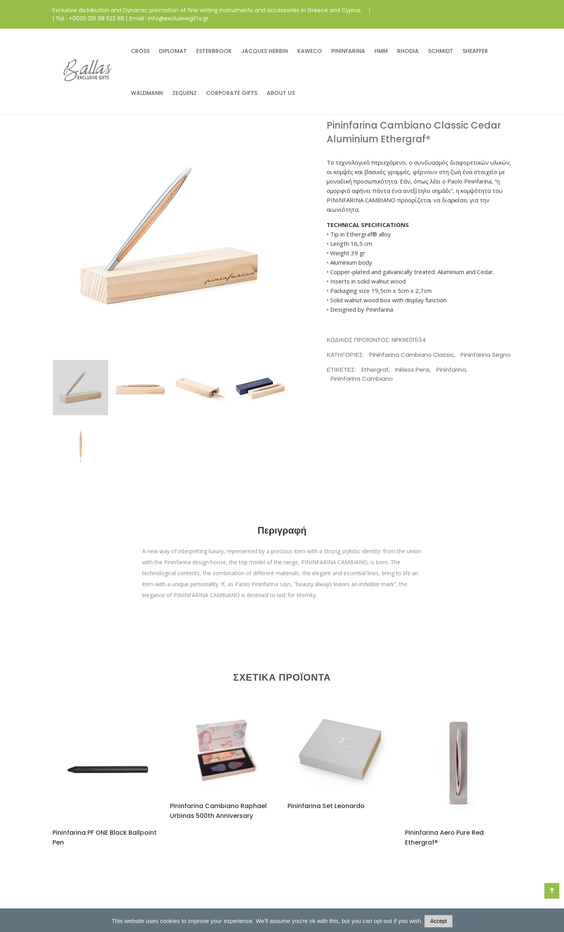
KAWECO (309, 51)
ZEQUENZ (184, 93)
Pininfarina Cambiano (362, 378)
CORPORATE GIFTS (231, 93)
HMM (381, 51)
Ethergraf (375, 369)
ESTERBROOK (214, 51)
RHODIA (408, 51)
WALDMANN (147, 93)
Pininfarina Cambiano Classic (411, 355)
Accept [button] (438, 921)
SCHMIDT (440, 51)
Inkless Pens (412, 369)
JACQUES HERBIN (264, 51)
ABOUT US (281, 93)
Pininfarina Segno (486, 355)
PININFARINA (348, 51)
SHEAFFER (475, 51)
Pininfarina (451, 369)
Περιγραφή (281, 530)
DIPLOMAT (173, 51)
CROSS (140, 51)
